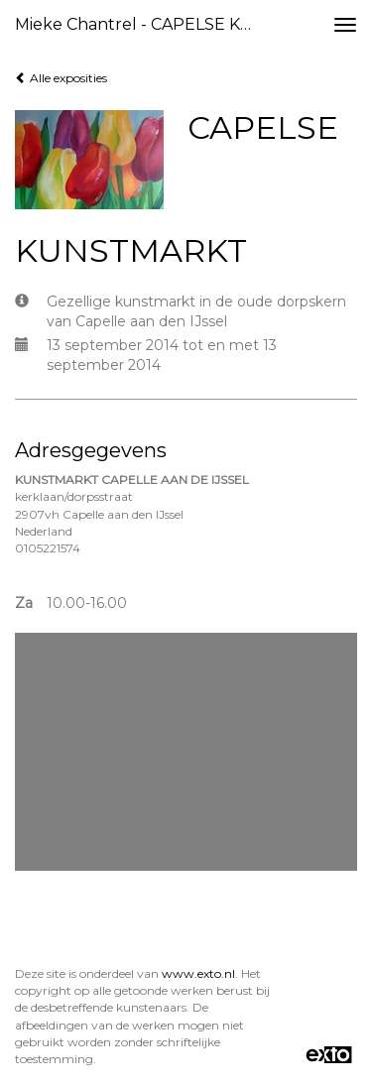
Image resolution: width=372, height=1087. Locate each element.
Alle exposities (61, 77)
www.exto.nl (198, 973)
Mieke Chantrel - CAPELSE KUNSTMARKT (142, 24)
